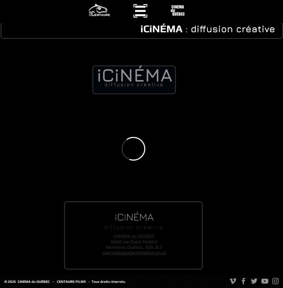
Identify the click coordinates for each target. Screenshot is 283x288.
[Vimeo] (232, 281)
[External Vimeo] (133, 148)
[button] (140, 10)
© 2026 (11, 282)
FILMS (81, 282)
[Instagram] (275, 281)
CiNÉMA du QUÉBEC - (36, 282)
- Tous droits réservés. (107, 282)
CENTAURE (66, 282)
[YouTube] (264, 281)
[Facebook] (243, 281)
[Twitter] (254, 281)
